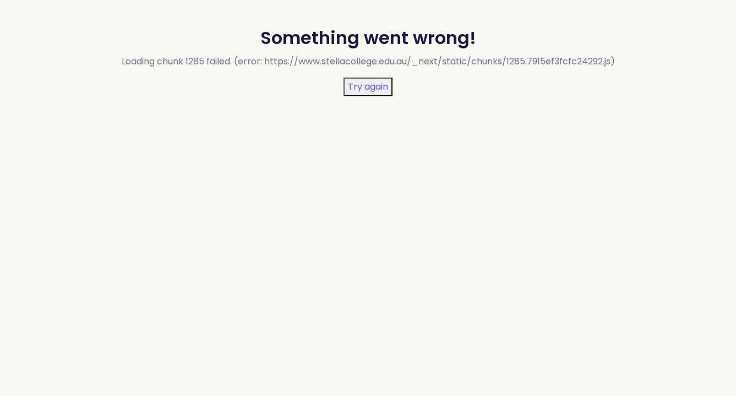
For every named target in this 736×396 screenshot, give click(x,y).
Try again (368, 86)
